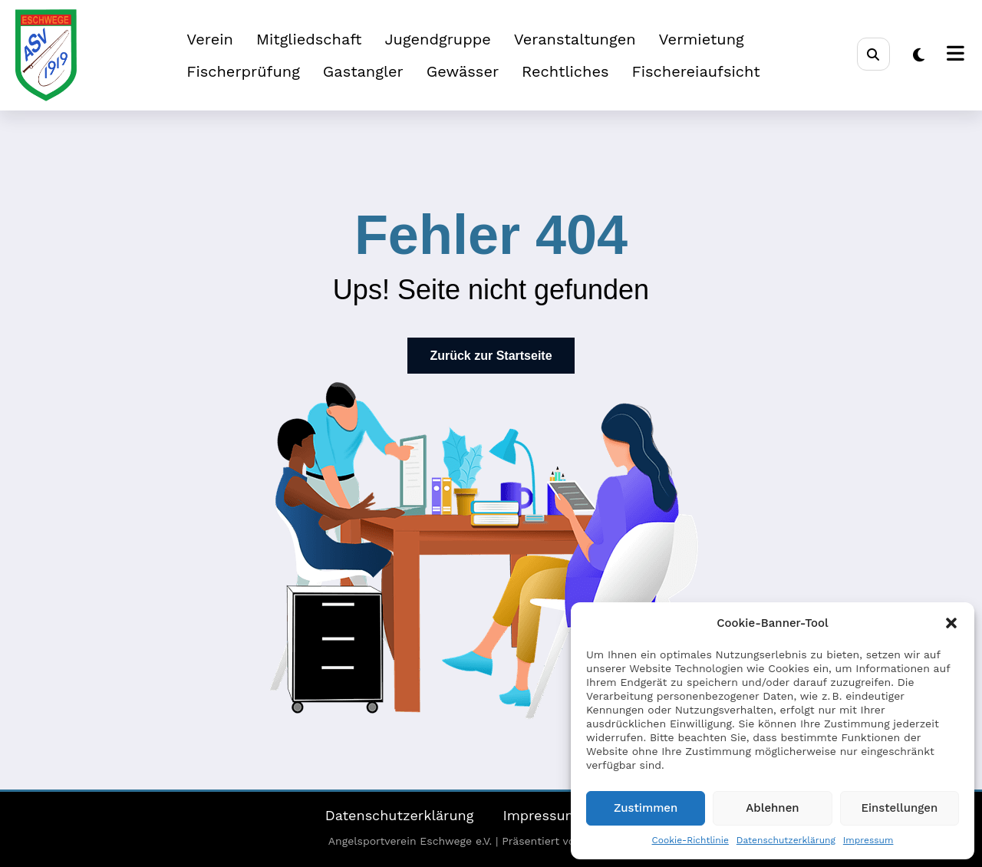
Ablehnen (772, 808)
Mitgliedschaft (309, 39)
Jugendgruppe (437, 39)
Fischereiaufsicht (696, 71)
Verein (209, 39)
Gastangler (363, 71)
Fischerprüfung (243, 71)
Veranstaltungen (575, 39)
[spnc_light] (918, 55)
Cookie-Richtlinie (690, 840)
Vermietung (701, 39)
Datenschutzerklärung (785, 840)
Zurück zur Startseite (491, 355)
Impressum (868, 840)
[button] (951, 623)
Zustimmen (645, 808)
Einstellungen (899, 808)
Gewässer (463, 71)
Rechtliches (565, 71)
